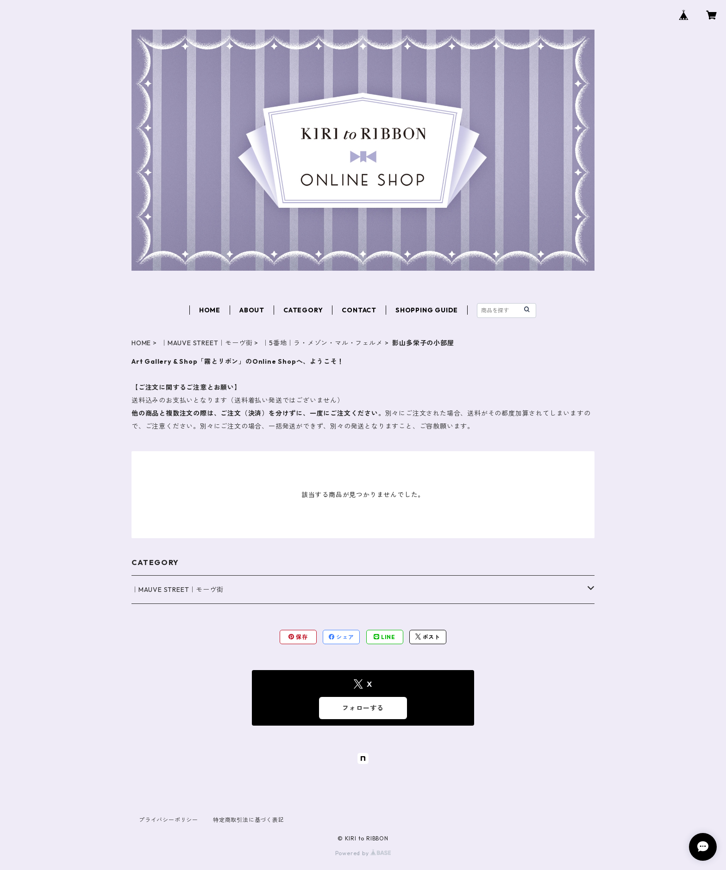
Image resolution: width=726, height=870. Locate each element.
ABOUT (251, 310)
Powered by (363, 853)
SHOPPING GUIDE (426, 310)
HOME (209, 310)
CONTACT (359, 310)
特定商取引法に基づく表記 (248, 819)
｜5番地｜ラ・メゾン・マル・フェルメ (322, 343)
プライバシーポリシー (168, 819)
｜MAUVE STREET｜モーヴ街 (206, 343)
